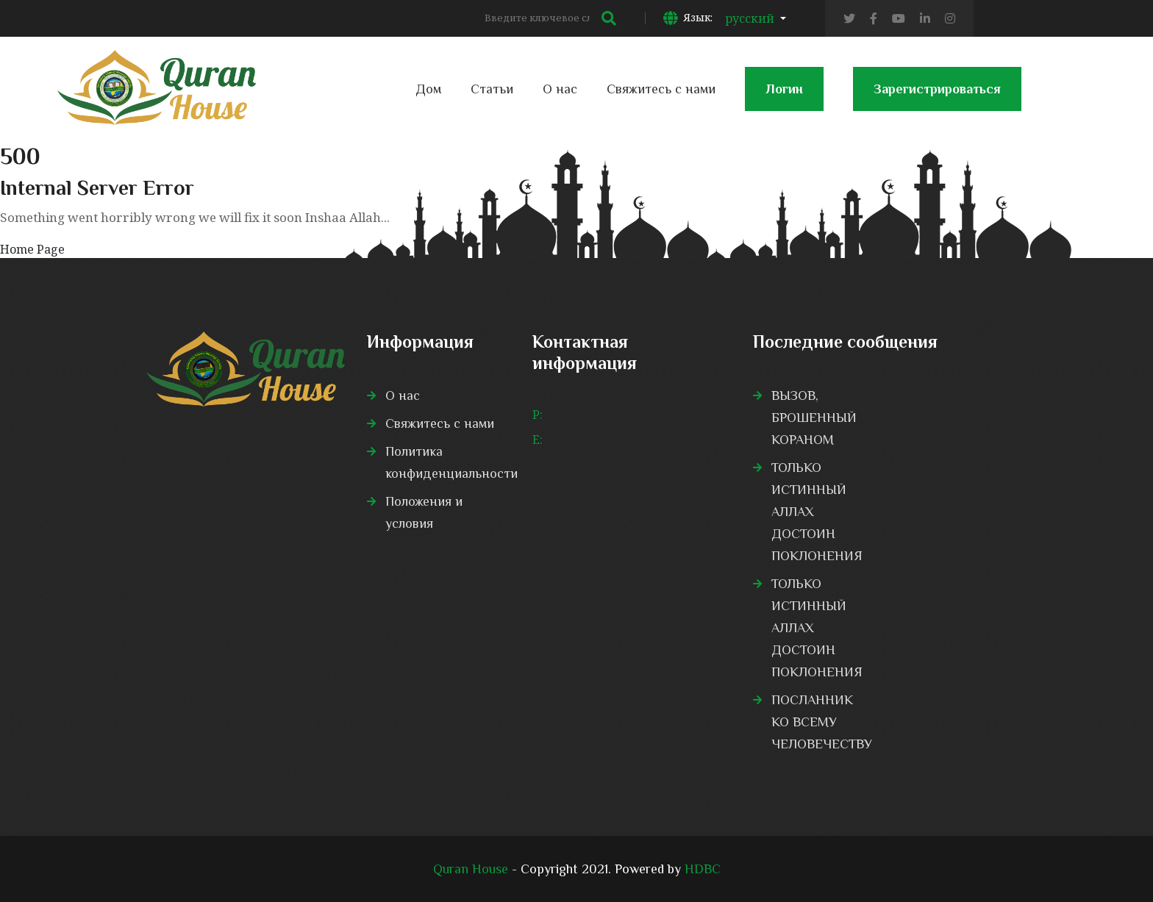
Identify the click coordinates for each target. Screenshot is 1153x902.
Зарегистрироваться (937, 96)
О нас (560, 89)
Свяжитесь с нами (661, 89)
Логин (784, 96)
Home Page (32, 249)
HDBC (703, 869)
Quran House (470, 869)
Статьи (492, 89)
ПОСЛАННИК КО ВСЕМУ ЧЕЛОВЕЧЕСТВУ (821, 721)
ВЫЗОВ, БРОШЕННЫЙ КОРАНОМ (814, 417)
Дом (428, 89)
